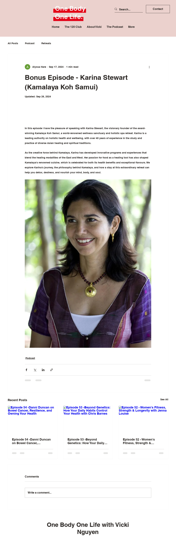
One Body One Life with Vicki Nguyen (88, 528)
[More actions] (149, 67)
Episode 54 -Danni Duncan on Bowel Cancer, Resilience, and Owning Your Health (31, 441)
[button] (158, 9)
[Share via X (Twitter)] (34, 369)
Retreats (46, 43)
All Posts (13, 43)
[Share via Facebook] (26, 369)
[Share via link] (51, 369)
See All (164, 399)
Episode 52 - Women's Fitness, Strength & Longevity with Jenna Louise (139, 441)
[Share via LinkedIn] (43, 369)
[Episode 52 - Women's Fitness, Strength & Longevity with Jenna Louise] (143, 420)
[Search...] (127, 9)
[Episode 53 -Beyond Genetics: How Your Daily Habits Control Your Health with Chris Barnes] (88, 420)
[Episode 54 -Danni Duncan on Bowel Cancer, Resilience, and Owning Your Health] (32, 420)
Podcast (30, 43)
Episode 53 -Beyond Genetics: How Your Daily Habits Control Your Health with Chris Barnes (86, 441)
